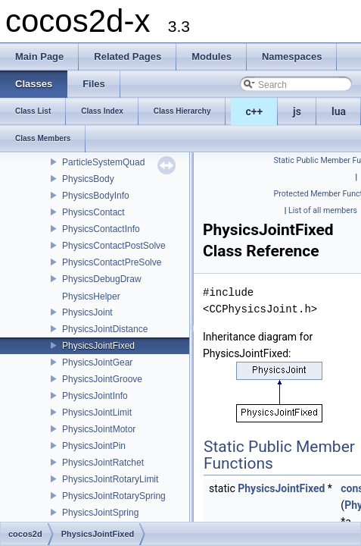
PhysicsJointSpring (100, 512)
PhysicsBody (88, 179)
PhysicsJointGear (97, 362)
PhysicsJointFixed (98, 345)
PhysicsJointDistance (105, 329)
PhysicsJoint (87, 312)
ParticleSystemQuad (103, 162)
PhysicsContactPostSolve (114, 245)
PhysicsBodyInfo (95, 195)
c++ (254, 111)
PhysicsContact (93, 212)
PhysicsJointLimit (97, 412)
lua (338, 111)
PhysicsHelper (91, 296)
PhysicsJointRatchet (103, 462)
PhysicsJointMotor (98, 429)
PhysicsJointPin (94, 446)
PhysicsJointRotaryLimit (110, 479)
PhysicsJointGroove (102, 379)
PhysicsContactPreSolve (111, 262)
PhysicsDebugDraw (102, 279)
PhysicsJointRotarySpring (114, 496)
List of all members (322, 210)
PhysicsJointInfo (95, 396)
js (297, 111)
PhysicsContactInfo (101, 229)
